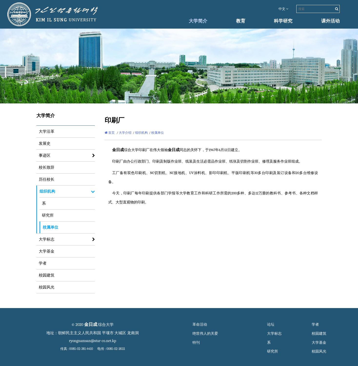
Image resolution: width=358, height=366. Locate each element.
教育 (240, 21)
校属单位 (50, 227)
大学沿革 (46, 131)
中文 (283, 9)
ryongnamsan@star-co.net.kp (92, 341)
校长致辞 (46, 167)
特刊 (196, 343)
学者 (43, 263)
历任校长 (46, 179)
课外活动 (330, 21)
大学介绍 (125, 132)
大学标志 (46, 239)
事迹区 (44, 155)
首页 (110, 132)
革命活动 (199, 324)
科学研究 (283, 21)
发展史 (44, 143)
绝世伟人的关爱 (205, 334)
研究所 (48, 215)
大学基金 (46, 251)
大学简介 (198, 21)
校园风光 (46, 287)
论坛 (270, 324)
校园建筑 (46, 275)
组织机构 (47, 191)
